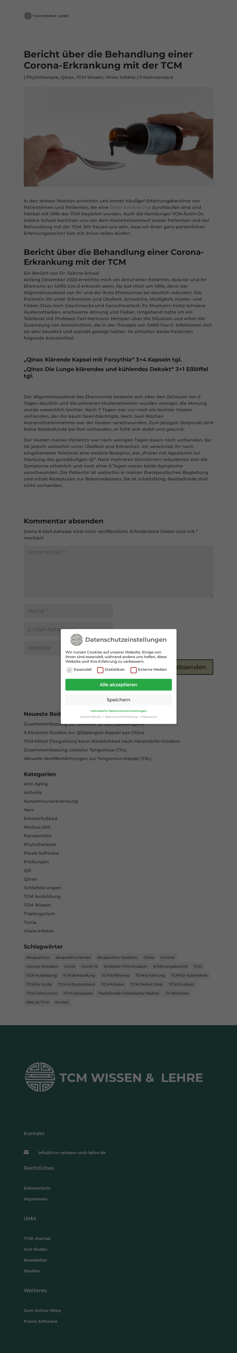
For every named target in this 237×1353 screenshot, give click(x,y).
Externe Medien (149, 669)
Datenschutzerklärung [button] (121, 716)
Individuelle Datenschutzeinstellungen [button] (118, 710)
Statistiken (111, 669)
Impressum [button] (149, 716)
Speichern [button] (118, 699)
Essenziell (78, 669)
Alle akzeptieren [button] (118, 684)
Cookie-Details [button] (91, 716)
